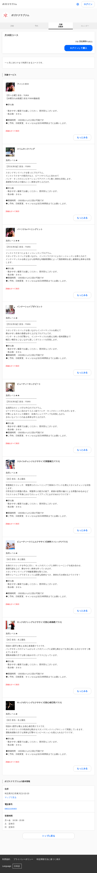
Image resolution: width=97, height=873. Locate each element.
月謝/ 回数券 (60, 25)
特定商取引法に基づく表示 (48, 859)
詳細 (12, 26)
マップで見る (10, 797)
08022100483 (11, 809)
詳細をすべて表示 (12, 131)
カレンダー (85, 26)
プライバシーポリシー (23, 859)
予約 (36, 26)
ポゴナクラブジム (9, 4)
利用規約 (6, 859)
